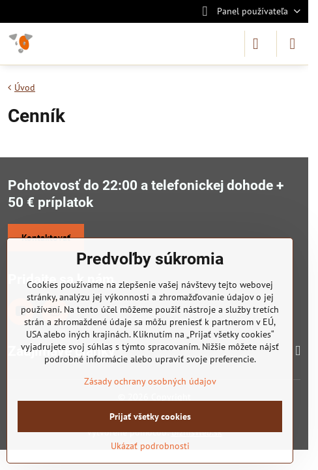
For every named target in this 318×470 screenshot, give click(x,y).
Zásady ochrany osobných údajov (150, 381)
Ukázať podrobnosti (150, 446)
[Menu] (292, 44)
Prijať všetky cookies (150, 416)
